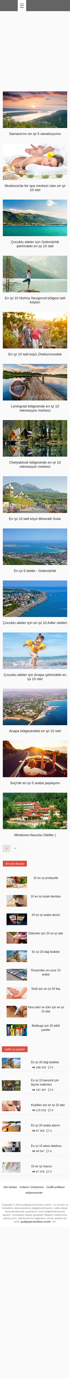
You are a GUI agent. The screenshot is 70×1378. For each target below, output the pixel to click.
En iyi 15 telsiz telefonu (46, 1146)
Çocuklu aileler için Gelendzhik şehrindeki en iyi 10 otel (35, 244)
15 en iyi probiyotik (45, 878)
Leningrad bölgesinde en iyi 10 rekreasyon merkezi (35, 408)
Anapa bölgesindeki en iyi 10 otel (35, 731)
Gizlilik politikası (55, 1187)
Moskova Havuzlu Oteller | (35, 835)
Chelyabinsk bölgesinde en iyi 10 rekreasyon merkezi (35, 464)
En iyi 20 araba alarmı (45, 1125)
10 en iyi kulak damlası (46, 896)
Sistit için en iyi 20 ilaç (45, 988)
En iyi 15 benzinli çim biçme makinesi (45, 1082)
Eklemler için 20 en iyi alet (46, 933)
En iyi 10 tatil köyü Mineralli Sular (35, 519)
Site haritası (10, 1187)
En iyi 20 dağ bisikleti (46, 951)
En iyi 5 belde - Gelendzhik (35, 571)
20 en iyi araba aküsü (46, 914)
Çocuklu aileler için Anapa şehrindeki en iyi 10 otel (35, 677)
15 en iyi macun (41, 1166)
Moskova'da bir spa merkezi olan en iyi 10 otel (35, 188)
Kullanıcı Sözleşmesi (32, 1187)
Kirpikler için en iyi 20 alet (48, 1105)
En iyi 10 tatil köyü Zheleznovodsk (35, 354)
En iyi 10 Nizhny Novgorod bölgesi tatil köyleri (35, 300)
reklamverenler (34, 1192)
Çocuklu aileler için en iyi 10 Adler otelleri (35, 623)
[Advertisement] (35, 50)
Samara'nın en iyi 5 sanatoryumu (35, 134)
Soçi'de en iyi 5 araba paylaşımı (35, 783)
